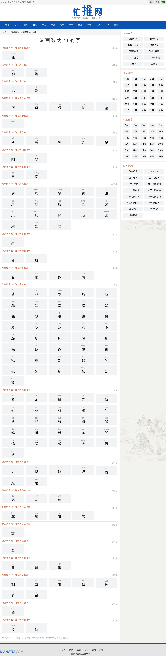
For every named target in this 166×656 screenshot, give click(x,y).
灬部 (143, 110)
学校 (89, 25)
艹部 (152, 91)
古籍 (53, 25)
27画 (135, 156)
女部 (127, 104)
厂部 (143, 85)
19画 (152, 144)
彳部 (160, 91)
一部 (135, 79)
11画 (126, 138)
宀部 (160, 97)
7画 (135, 131)
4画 (152, 125)
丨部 (127, 79)
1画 (126, 125)
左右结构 (154, 171)
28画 (143, 156)
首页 (7, 25)
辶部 (127, 97)
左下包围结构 (154, 190)
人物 (107, 25)
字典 (151, 2)
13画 (143, 138)
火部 (152, 110)
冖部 (135, 91)
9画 (152, 131)
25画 (160, 150)
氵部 (127, 110)
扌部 (160, 104)
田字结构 (133, 215)
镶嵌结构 (133, 209)
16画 (126, 144)
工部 (135, 97)
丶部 (143, 79)
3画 (143, 125)
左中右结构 (154, 178)
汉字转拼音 (133, 51)
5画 (160, 125)
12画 (135, 138)
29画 (152, 156)
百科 (98, 25)
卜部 (135, 85)
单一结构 (133, 171)
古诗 (44, 25)
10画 (160, 131)
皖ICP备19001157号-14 (82, 654)
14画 (152, 138)
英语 (101, 650)
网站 (116, 25)
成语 (35, 25)
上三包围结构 (133, 196)
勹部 (160, 79)
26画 (126, 156)
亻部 (143, 91)
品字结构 (154, 209)
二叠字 (133, 64)
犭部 (135, 104)
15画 (160, 138)
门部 (152, 97)
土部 (135, 110)
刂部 (160, 85)
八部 (152, 79)
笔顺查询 (154, 45)
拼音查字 (154, 39)
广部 (143, 97)
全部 (160, 110)
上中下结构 (133, 184)
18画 (143, 144)
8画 (143, 131)
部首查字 (133, 39)
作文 (71, 25)
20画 (160, 144)
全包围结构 (154, 203)
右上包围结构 (154, 184)
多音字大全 (133, 45)
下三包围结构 (154, 196)
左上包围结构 (133, 190)
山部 (143, 104)
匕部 (127, 85)
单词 (80, 25)
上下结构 (133, 178)
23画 (143, 150)
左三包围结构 (133, 203)
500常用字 (154, 51)
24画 (152, 150)
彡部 (152, 104)
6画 (126, 131)
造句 (62, 25)
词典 (157, 2)
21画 (126, 150)
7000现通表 (154, 57)
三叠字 (154, 64)
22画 (135, 150)
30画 (160, 156)
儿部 (127, 91)
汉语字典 (15, 32)
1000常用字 (133, 57)
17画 (135, 144)
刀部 (152, 85)
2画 (135, 125)
